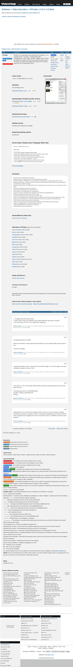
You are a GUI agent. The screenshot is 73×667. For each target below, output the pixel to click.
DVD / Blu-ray (36, 4)
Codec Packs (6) (7, 603)
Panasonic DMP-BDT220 (6, 658)
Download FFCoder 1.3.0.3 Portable (22, 101)
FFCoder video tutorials (18, 278)
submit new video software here (31, 13)
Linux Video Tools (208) (29, 588)
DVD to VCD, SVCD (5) (29, 583)
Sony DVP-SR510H (5, 644)
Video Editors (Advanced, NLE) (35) (52, 577)
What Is (52, 4)
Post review (54, 312)
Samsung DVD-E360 (5, 654)
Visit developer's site (18, 87)
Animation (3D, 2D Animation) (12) (11, 580)
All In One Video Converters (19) (10, 579)
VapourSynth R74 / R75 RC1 (27, 621)
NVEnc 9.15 (43, 632)
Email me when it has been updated (22, 304)
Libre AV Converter (17, 239)
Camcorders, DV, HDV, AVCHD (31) (11, 598)
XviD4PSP (14, 266)
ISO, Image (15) (27, 586)
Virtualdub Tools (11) (67, 573)
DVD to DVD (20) (28, 580)
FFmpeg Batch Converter (18, 234)
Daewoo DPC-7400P (5, 647)
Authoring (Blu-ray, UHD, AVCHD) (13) (12, 586)
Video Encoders (20, 9)
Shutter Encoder (16, 249)
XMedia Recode (16, 264)
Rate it (61, 60)
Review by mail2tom (18, 398)
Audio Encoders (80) (8, 583)
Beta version (54, 60)
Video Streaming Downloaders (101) (52, 604)
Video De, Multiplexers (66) (50, 576)
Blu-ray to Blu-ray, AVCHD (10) (10, 595)
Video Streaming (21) (49, 603)
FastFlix (14, 232)
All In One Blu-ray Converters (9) (10, 573)
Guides (45, 4)
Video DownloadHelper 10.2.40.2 (48, 630)
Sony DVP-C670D (5, 656)
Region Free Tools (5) (29, 598)
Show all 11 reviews (63, 312)
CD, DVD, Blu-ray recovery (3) (10, 601)
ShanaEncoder (16, 247)
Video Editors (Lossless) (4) (50, 583)
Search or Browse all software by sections (14, 16)
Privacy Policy (43, 646)
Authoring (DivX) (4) (7, 588)
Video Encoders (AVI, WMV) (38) (51, 589)
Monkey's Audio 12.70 (26, 630)
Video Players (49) (48, 598)
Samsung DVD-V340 (5, 651)
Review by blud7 (17, 326)
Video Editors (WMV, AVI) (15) (51, 586)
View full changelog (17, 166)
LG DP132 (3, 663)
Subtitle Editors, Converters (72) (51, 573)
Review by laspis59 (17, 352)
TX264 (13, 254)
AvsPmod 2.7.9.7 (45, 639)
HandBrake (15, 237)
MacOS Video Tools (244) (29, 589)
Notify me (67, 66)
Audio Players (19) (7, 585)
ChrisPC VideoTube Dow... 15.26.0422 (29, 632)
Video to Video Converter (18, 259)
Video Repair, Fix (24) (49, 600)
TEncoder (14, 252)
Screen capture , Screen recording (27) (33, 600)
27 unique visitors (10, 625)
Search (29, 646)
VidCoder (14, 257)
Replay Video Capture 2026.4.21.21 (49, 618)
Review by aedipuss (18, 372)
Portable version (55, 62)
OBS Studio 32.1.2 (45, 621)
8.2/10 (62, 55)
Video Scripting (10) (48, 601)
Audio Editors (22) (7, 582)
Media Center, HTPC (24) (29, 592)
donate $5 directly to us (47, 44)
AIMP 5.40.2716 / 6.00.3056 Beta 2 (29, 639)
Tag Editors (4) (47, 574)
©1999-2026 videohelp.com (46, 658)
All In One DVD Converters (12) (10, 574)
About (58, 4)
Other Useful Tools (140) (29, 594)
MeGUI (14, 244)
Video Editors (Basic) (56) (50, 579)
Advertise (54, 646)
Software (27, 4)
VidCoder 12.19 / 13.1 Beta (27, 618)
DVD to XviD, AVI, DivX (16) (30, 585)
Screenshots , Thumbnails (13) (31, 601)
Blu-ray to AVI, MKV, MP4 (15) (10, 594)
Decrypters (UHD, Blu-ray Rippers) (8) (32, 577)
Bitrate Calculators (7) (8, 592)
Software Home (6, 49)
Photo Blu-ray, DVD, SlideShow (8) (31, 595)
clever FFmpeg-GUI (17, 229)
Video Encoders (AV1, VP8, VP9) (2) (52, 588)
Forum (20, 4)
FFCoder (5, 55)
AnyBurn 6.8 (24, 623)
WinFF (13, 261)
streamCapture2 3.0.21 (46, 637)
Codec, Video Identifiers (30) (30, 573)
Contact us (35, 646)
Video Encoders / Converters (19, 49)
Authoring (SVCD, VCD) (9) (9, 591)
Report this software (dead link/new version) (45, 304)
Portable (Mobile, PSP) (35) (30, 597)
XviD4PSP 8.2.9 (24, 635)
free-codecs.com (49, 655)
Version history (54, 66)
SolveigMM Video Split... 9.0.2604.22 (29, 625)
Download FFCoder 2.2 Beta (20, 106)
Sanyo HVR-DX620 (5, 661)
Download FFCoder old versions (21, 116)
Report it (67, 68)
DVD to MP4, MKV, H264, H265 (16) (32, 582)
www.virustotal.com (60, 551)
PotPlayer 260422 (25, 637)
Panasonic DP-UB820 (6, 665)
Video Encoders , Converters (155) (52, 595)
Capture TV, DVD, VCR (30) (9, 600)
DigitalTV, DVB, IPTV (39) (29, 579)
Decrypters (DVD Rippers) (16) (31, 576)
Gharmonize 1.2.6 (25, 628)
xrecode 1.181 (44, 628)
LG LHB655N (4, 649)
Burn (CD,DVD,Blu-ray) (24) (9, 597)
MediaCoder (15, 242)
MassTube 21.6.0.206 (46, 635)
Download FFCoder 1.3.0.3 (19, 91)
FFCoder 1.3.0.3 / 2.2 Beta (42, 9)
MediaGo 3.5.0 (44, 625)
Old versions (54, 64)
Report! (65, 317)
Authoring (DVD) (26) (8, 589)
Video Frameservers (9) (49, 597)
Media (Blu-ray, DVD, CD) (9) (30, 591)
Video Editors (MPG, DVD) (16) (51, 585)
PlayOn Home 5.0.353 (46, 623)
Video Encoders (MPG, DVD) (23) (51, 594)
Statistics (44, 648)
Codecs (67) (26, 574)
